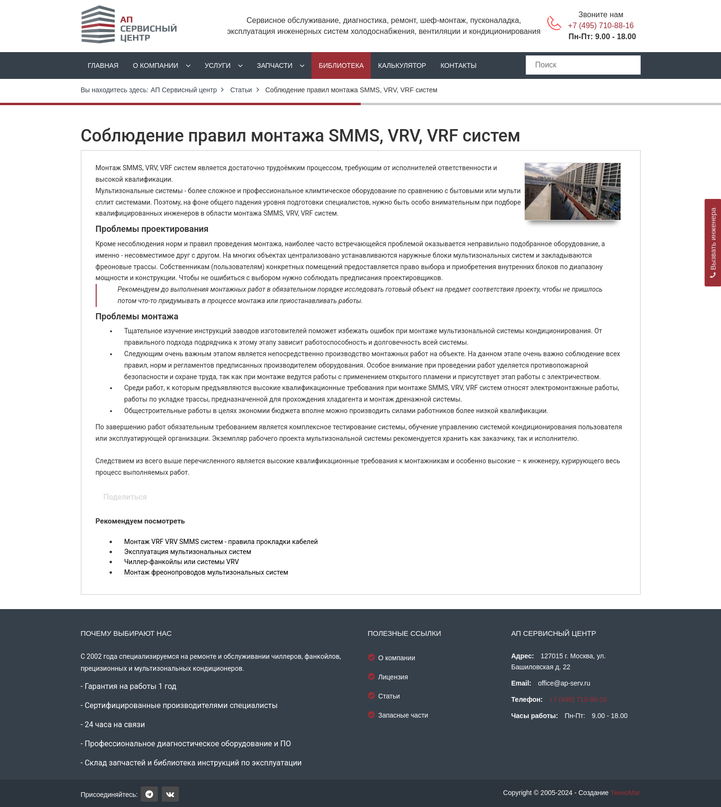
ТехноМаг (625, 792)
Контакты (459, 65)
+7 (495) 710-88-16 (600, 26)
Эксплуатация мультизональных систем (188, 552)
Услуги (218, 65)
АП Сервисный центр (184, 90)
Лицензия (388, 676)
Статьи (241, 90)
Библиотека (341, 65)
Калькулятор (402, 65)
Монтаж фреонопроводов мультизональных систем (206, 572)
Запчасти (274, 65)
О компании (155, 65)
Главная (103, 65)
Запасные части (398, 714)
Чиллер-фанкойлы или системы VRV (181, 562)
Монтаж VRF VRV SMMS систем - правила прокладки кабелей (221, 541)
